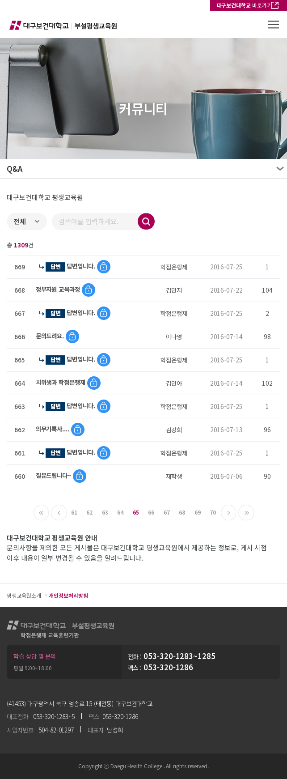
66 (151, 512)
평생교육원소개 (24, 595)
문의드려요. (51, 335)
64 (120, 512)
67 (167, 512)
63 (105, 512)
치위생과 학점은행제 (61, 382)
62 (89, 512)
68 (182, 512)
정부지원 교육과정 (59, 289)
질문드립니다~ (54, 475)
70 (213, 512)
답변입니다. (82, 265)
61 (74, 512)
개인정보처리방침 (68, 595)
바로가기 (244, 5)
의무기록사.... (53, 428)
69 (197, 512)
